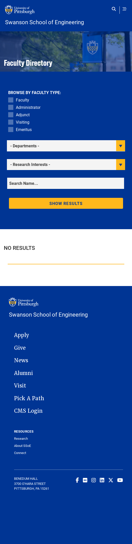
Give (20, 348)
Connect (20, 453)
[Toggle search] (115, 8)
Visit (20, 385)
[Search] (65, 183)
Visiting (22, 122)
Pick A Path (29, 398)
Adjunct (23, 114)
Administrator (28, 107)
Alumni (23, 373)
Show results (66, 203)
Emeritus (24, 129)
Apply (21, 335)
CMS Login (28, 411)
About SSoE (22, 446)
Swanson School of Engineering (44, 22)
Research (21, 438)
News (21, 360)
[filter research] (66, 164)
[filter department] (66, 145)
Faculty (22, 99)
